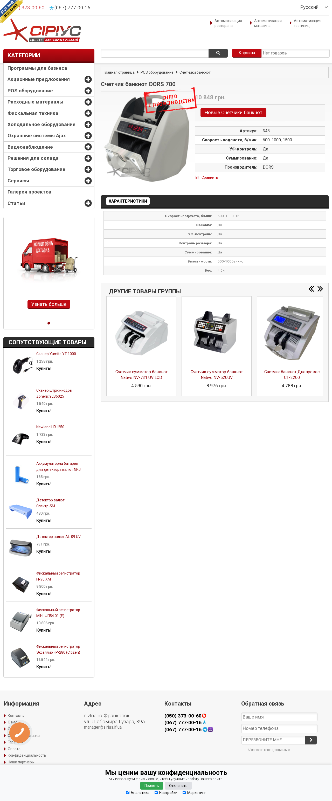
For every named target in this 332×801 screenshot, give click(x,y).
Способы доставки (24, 736)
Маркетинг (194, 793)
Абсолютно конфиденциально (269, 750)
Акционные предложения (39, 79)
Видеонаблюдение (30, 147)
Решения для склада (33, 158)
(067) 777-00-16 (72, 8)
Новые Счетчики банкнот (233, 112)
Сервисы (18, 181)
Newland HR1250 (50, 427)
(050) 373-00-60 (27, 8)
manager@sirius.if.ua (103, 727)
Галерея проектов (29, 192)
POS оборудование (30, 91)
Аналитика (137, 793)
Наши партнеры (21, 762)
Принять (151, 786)
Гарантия (16, 742)
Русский (309, 7)
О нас (12, 722)
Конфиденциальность (27, 755)
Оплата (14, 749)
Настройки (166, 793)
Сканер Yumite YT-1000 (56, 354)
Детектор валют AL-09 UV (58, 537)
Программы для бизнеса (37, 68)
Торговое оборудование (36, 169)
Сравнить (210, 177)
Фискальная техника (33, 113)
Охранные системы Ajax (37, 136)
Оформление (19, 729)
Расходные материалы (35, 102)
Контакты (16, 716)
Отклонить (178, 786)
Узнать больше (48, 304)
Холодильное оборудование (41, 124)
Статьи (16, 203)
